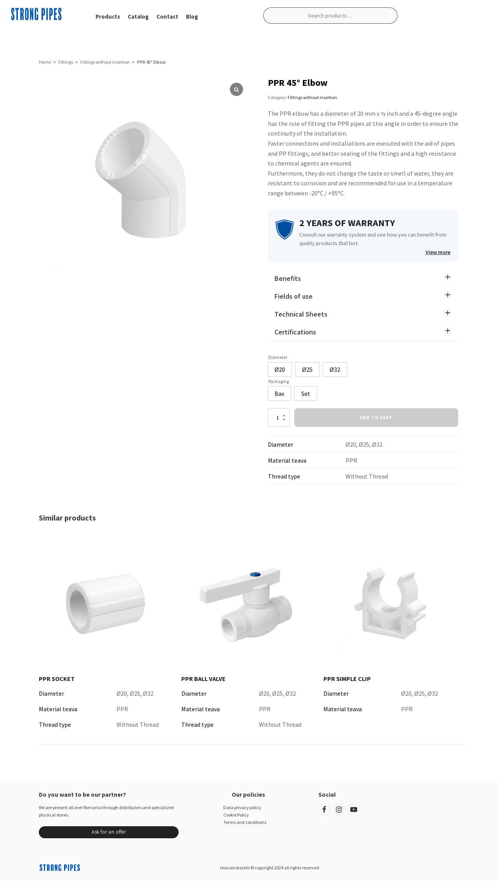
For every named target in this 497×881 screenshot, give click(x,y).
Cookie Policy (236, 815)
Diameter (277, 357)
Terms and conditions (244, 822)
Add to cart (376, 417)
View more (438, 252)
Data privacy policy (242, 807)
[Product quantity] (279, 417)
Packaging (278, 381)
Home (45, 62)
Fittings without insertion (105, 62)
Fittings (65, 62)
